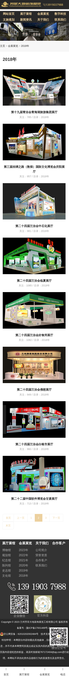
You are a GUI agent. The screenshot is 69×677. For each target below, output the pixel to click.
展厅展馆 (26, 13)
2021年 (23, 560)
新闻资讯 (26, 19)
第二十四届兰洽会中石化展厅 (34, 226)
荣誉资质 (41, 555)
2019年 (23, 570)
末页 (8, 525)
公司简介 (41, 550)
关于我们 (43, 19)
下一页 (56, 517)
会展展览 (43, 13)
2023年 (23, 550)
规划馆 (6, 555)
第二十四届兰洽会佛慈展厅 (34, 389)
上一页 (20, 517)
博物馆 (6, 550)
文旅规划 (8, 19)
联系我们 (60, 19)
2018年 (25, 45)
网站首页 (8, 13)
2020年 (23, 565)
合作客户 (41, 560)
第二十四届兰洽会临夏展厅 (34, 280)
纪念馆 (6, 560)
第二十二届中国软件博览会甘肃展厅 (34, 498)
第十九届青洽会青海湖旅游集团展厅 (34, 112)
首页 (8, 517)
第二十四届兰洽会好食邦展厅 (34, 335)
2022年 (23, 555)
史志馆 (6, 570)
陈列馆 (6, 565)
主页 (2, 45)
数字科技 (60, 13)
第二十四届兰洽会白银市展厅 (34, 444)
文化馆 (6, 575)
